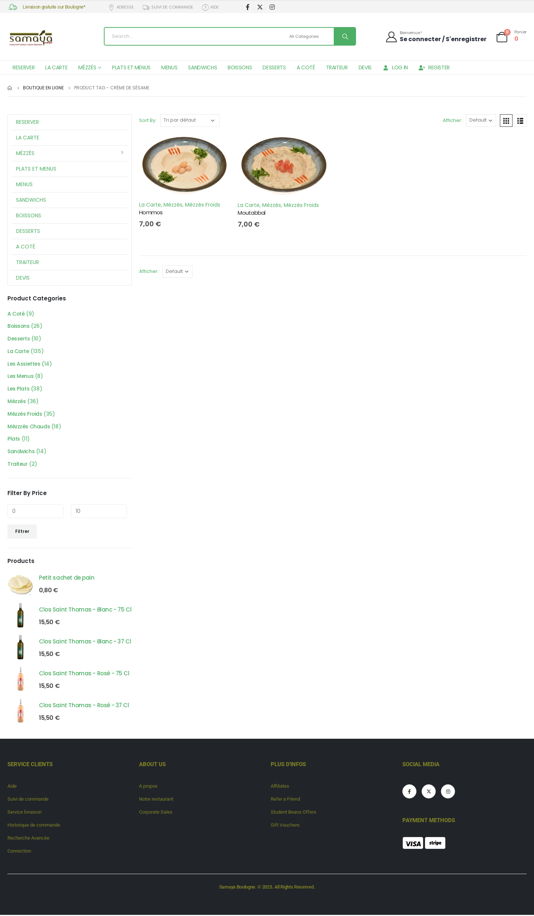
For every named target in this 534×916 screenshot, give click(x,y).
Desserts (274, 67)
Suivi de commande (167, 7)
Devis (365, 67)
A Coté (306, 67)
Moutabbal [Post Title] (251, 213)
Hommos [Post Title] (151, 212)
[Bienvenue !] (436, 36)
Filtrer (22, 532)
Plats (13, 440)
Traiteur (337, 67)
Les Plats (18, 389)
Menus (169, 67)
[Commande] (190, 120)
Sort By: (147, 120)
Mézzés (87, 67)
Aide (210, 7)
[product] (20, 584)
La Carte (56, 67)
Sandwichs (202, 67)
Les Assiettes (23, 364)
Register (434, 67)
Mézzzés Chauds (28, 427)
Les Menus (20, 377)
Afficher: (452, 120)
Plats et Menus (131, 67)
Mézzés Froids (202, 204)
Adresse (121, 7)
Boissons (240, 67)
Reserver (23, 67)
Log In (395, 67)
